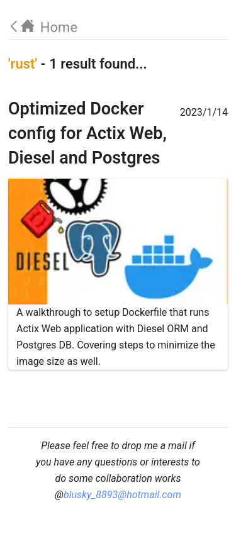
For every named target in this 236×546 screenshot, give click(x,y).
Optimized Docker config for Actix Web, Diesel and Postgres (87, 133)
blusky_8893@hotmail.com (122, 495)
